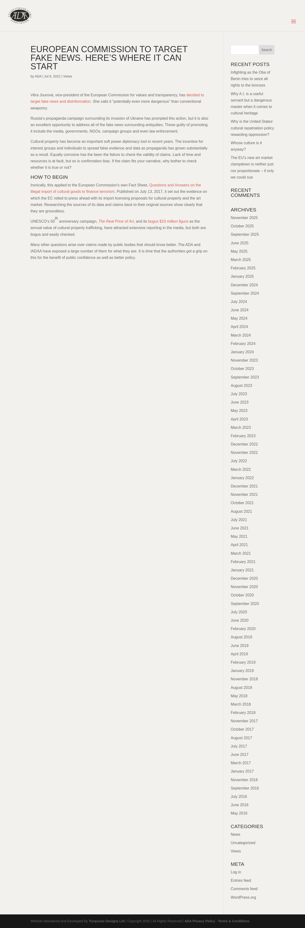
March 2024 (241, 335)
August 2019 (241, 637)
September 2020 (245, 604)
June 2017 (240, 755)
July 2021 (239, 520)
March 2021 (241, 553)
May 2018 (239, 696)
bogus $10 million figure (168, 221)
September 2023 (245, 377)
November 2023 (244, 360)
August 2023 (241, 386)
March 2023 (241, 428)
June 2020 (240, 620)
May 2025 (239, 251)
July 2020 (239, 612)
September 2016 (245, 788)
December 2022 (244, 444)
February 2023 (243, 436)
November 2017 (244, 721)
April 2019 (239, 654)
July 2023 (239, 394)
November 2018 (244, 679)
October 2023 (242, 369)
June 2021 (240, 528)
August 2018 (241, 688)
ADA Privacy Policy (199, 921)
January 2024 (242, 352)
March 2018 (241, 704)
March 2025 (241, 260)
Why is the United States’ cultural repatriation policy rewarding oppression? (252, 127)
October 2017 (242, 729)
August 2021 (241, 511)
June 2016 (240, 805)
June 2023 (240, 402)
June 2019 (240, 646)
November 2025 (244, 218)
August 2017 (241, 738)
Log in (236, 872)
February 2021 (243, 562)
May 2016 (239, 813)
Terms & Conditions (233, 921)
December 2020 (244, 578)
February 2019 (243, 662)
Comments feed (244, 889)
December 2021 (244, 486)
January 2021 (242, 570)
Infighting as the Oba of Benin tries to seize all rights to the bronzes (250, 78)
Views (67, 76)
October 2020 (242, 595)
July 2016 (239, 797)
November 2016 (244, 780)
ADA (38, 76)
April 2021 (239, 545)
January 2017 (242, 771)
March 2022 (241, 469)
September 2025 (245, 234)
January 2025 (242, 276)
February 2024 (243, 344)
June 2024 (240, 310)
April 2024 (239, 327)
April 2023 (239, 419)
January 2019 (242, 671)
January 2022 (242, 478)
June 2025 (240, 243)
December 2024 (244, 285)
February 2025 (243, 268)
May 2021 (239, 536)
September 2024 (245, 293)
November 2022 (244, 453)
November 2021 (244, 494)
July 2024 (239, 302)
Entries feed (241, 880)
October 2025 (242, 226)
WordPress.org (243, 897)
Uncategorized (243, 843)
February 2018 (243, 713)
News (235, 834)
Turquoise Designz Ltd (107, 921)
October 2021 (242, 503)
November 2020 (244, 587)
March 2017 (241, 763)
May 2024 (239, 318)
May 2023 (239, 411)
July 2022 (239, 461)
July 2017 (239, 746)
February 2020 (243, 629)
